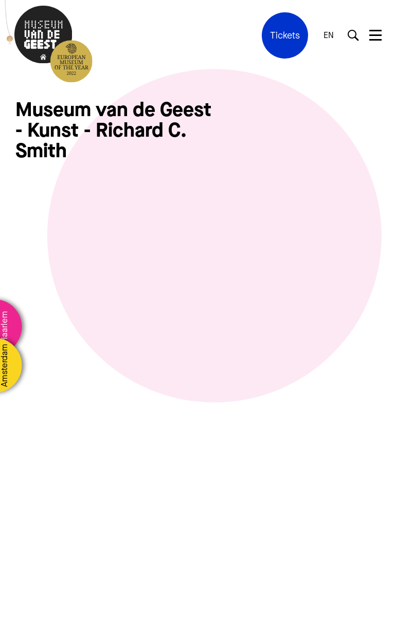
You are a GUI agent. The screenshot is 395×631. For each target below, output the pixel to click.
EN (329, 35)
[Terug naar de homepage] (43, 36)
